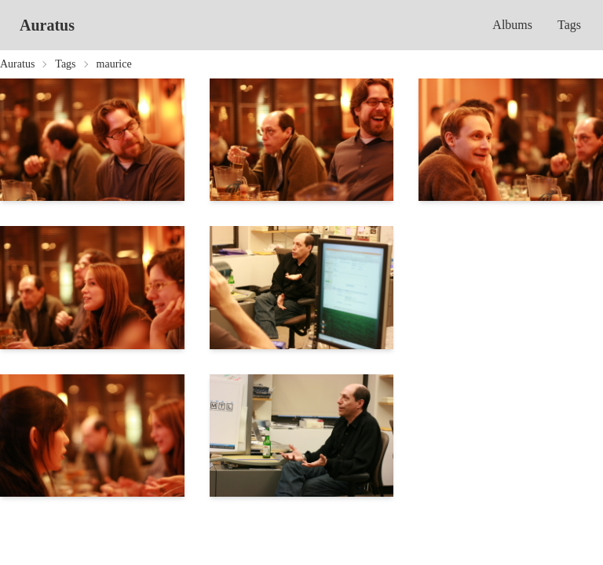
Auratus (47, 25)
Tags (569, 24)
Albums (512, 24)
